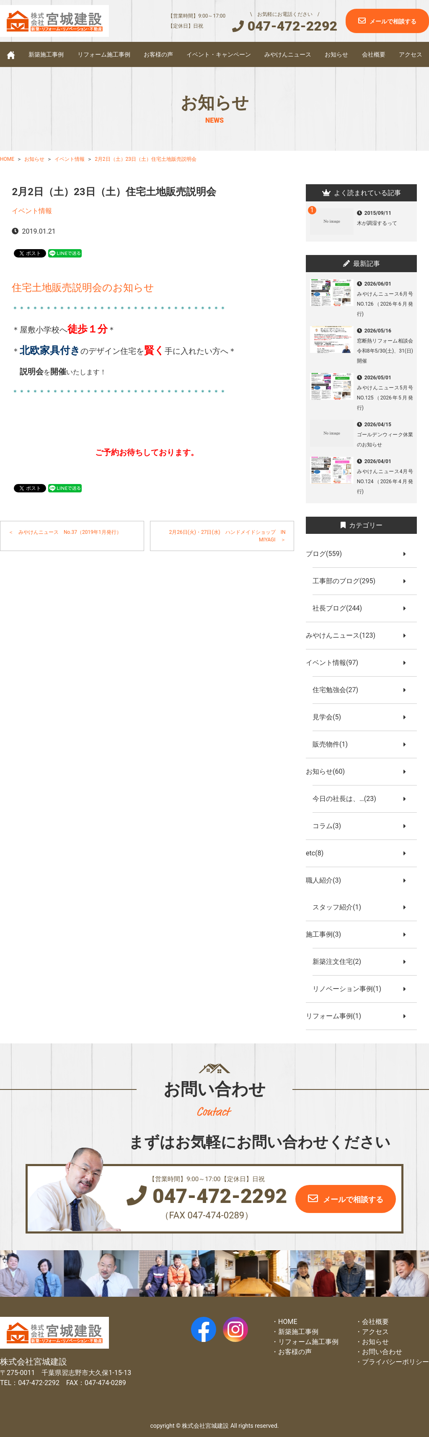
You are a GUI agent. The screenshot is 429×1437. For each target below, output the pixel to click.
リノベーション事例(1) (350, 989)
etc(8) (318, 853)
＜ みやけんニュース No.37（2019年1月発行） (64, 532)
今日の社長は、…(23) (347, 799)
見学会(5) (330, 717)
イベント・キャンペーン (218, 54)
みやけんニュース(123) (344, 635)
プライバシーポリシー (395, 1362)
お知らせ (336, 54)
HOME (287, 1322)
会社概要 (373, 54)
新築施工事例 (46, 54)
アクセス (410, 54)
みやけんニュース (287, 54)
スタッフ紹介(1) (340, 907)
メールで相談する (393, 21)
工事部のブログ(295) (347, 581)
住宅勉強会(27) (338, 690)
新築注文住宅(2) (340, 962)
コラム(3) (330, 826)
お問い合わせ (382, 1352)
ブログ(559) (327, 554)
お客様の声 (158, 54)
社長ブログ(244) (340, 608)
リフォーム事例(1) (337, 1016)
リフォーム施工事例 (104, 54)
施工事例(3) (327, 934)
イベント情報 (32, 211)
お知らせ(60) (329, 771)
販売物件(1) (333, 744)
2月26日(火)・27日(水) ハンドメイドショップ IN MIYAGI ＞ (228, 536)
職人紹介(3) (327, 880)
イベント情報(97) (335, 663)
